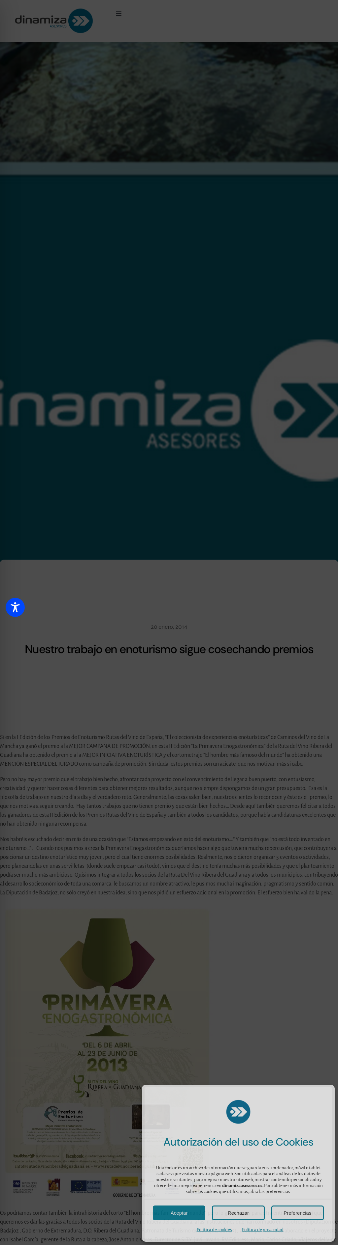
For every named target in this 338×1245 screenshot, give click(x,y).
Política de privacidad (263, 1229)
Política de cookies (214, 1229)
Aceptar (179, 1213)
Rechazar (238, 1213)
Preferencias (297, 1213)
